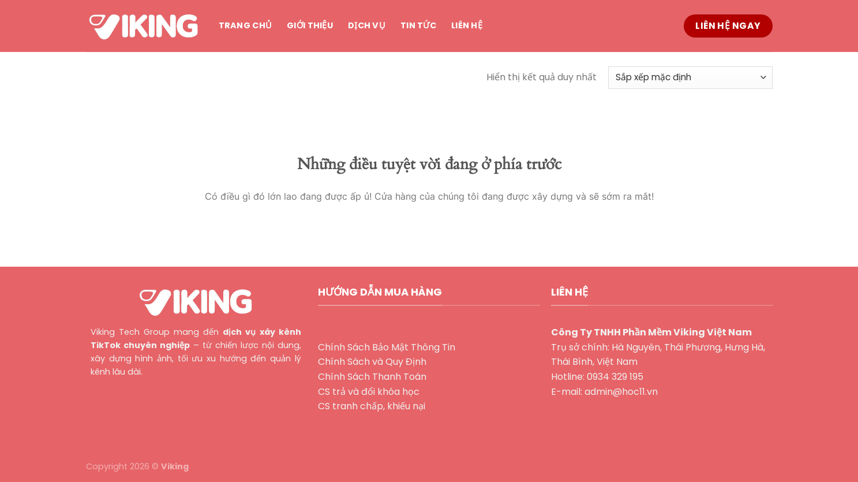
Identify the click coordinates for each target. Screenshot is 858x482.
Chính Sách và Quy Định (372, 361)
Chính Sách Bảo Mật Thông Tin (386, 347)
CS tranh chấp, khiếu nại (371, 406)
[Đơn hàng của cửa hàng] (690, 77)
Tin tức (418, 25)
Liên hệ (466, 25)
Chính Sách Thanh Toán (372, 376)
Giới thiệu (310, 25)
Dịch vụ (366, 25)
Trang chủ (245, 25)
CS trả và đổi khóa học (368, 391)
